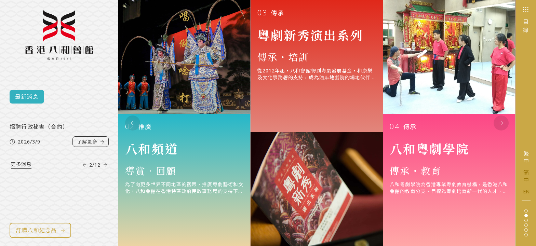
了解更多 (90, 150)
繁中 (526, 157)
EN (526, 191)
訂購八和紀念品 (40, 230)
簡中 (526, 176)
